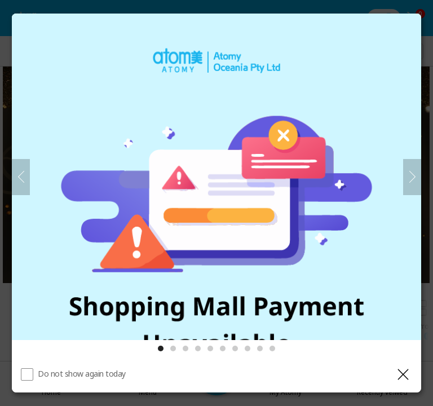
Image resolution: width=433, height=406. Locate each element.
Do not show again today (82, 373)
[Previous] (21, 177)
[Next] (412, 177)
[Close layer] (403, 374)
